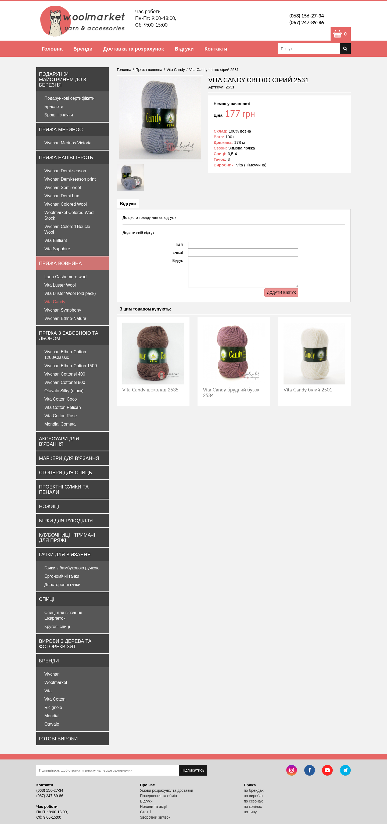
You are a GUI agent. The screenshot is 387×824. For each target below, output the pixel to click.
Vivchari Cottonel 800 (64, 382)
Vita (48, 691)
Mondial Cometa (60, 424)
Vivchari (52, 674)
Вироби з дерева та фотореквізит (65, 643)
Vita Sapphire (57, 249)
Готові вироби (58, 738)
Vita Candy (54, 301)
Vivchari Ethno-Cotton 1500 (70, 365)
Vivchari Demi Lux (61, 196)
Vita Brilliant (55, 240)
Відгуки (184, 48)
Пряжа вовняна (60, 263)
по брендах (254, 790)
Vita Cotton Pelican (62, 407)
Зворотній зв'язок (155, 817)
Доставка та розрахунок (133, 48)
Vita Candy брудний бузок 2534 (231, 392)
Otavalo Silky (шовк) (64, 390)
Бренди (82, 48)
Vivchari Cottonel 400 (64, 374)
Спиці (46, 599)
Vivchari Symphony (62, 310)
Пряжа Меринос (61, 129)
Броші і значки (58, 115)
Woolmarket (55, 682)
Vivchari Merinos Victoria (67, 143)
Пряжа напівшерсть (66, 157)
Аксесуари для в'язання (59, 441)
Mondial (51, 716)
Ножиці (49, 506)
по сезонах (253, 801)
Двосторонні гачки (62, 584)
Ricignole (53, 707)
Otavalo (51, 724)
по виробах (253, 796)
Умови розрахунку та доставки (166, 790)
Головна (52, 48)
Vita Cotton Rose (60, 415)
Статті (145, 812)
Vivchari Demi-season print (70, 179)
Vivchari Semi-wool (62, 187)
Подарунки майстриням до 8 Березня (62, 79)
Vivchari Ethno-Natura (65, 318)
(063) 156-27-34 (306, 16)
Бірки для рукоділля (66, 520)
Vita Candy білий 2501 (308, 390)
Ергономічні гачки (61, 576)
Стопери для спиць (65, 472)
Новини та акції (153, 806)
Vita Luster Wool (60, 285)
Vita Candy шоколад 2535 (150, 390)
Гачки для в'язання (65, 554)
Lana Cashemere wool (65, 276)
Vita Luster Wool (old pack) (70, 293)
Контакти (216, 48)
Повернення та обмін (158, 796)
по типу (250, 812)
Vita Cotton (55, 699)
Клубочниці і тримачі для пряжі (67, 537)
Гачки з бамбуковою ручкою (71, 568)
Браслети (53, 106)
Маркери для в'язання (69, 458)
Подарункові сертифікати (69, 98)
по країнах (253, 806)
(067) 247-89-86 (306, 22)
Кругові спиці (57, 626)
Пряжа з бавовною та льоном (68, 335)
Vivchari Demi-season (65, 171)
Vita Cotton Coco (60, 399)
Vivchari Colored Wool (65, 204)
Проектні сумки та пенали (64, 489)
